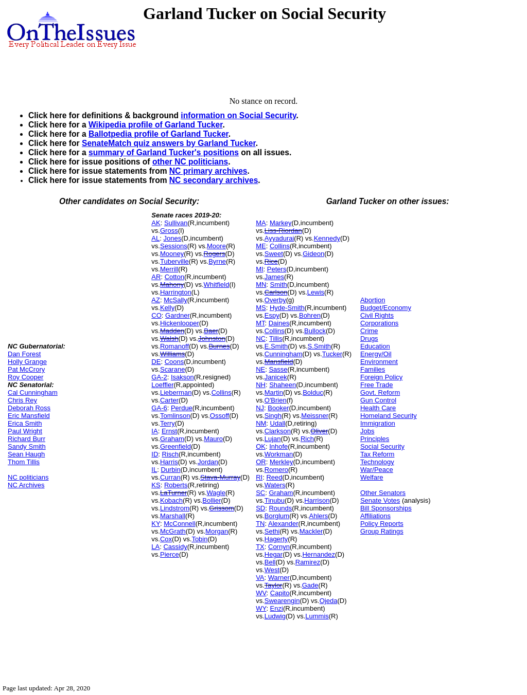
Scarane (172, 369)
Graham (172, 439)
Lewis (315, 292)
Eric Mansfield (29, 415)
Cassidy (175, 547)
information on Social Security (238, 115)
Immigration (377, 423)
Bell (270, 562)
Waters (275, 485)
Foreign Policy (381, 377)
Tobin (199, 539)
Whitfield (217, 284)
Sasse (278, 369)
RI (259, 477)
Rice (271, 261)
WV (261, 593)
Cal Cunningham (33, 392)
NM (261, 423)
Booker (278, 408)
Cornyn (279, 547)
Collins (222, 392)
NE (260, 369)
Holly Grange (27, 361)
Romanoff (174, 346)
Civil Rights (377, 315)
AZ (155, 300)
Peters (277, 269)
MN (261, 284)
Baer (211, 331)
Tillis (276, 338)
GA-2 (159, 377)
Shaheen (282, 385)
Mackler (311, 531)
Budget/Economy (385, 308)
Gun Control (378, 400)
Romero (276, 469)
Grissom (221, 508)
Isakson (182, 377)
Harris (169, 462)
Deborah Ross (29, 408)
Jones (172, 238)
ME (261, 246)
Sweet (274, 254)
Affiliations (375, 516)
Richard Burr (26, 439)
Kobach (171, 500)
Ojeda (329, 601)
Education (375, 346)
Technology (377, 462)
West (272, 570)
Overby (275, 300)
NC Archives (26, 485)
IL (154, 469)
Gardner (177, 315)
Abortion (372, 300)
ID (154, 454)
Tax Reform (377, 454)
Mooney (172, 254)
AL (155, 238)
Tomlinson (175, 415)
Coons (174, 361)
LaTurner (173, 493)
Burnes (219, 346)
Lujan (273, 439)
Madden (172, 331)
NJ (260, 408)
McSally (175, 300)
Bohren (310, 315)
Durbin (170, 469)
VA (260, 577)
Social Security (382, 446)
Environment (379, 361)
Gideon (313, 254)
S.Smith (319, 346)
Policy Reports (381, 523)
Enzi (276, 608)
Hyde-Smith (287, 308)
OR (261, 462)
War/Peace (376, 469)
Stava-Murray (220, 477)
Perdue (181, 408)
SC (260, 493)
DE (156, 361)
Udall (278, 423)
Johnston (211, 338)
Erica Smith (25, 423)
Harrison (316, 500)
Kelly (167, 308)
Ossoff (219, 415)
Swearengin (282, 601)
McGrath (173, 531)
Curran (170, 477)
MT (260, 323)
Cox (166, 539)
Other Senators (383, 493)
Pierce (169, 554)
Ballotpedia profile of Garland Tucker (159, 134)
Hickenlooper (179, 323)
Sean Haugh (26, 454)
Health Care (378, 408)
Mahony (172, 284)
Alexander (283, 523)
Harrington (175, 292)
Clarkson (278, 431)
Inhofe (278, 446)
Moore (216, 246)
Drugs (369, 338)
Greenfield (175, 446)
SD (260, 508)
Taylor (274, 585)
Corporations (379, 323)
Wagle (216, 493)
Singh (273, 415)
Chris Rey (22, 400)
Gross (169, 230)
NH (261, 385)
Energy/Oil (376, 354)
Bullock (315, 331)
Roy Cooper (25, 377)
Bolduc (313, 392)
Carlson (276, 292)
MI (259, 269)
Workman (279, 454)
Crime (369, 331)
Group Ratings (381, 531)
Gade (310, 585)
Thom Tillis (24, 462)
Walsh (169, 338)
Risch (170, 454)
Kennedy (327, 238)
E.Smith (276, 346)
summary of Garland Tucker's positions (164, 152)
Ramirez (307, 562)
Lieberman (175, 392)
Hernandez (318, 554)
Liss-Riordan (283, 230)
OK (261, 446)
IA (154, 431)
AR (156, 277)
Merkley (281, 462)
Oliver (319, 431)
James (274, 277)
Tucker (332, 354)
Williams (172, 354)
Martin (274, 392)
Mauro (213, 439)
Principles (374, 439)
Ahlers (318, 516)
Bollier (211, 500)
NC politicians (28, 477)
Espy (272, 315)
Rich (307, 439)
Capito (280, 593)
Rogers (214, 254)
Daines (279, 323)
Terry (167, 423)
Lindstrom (174, 508)
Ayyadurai (279, 238)
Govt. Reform (380, 392)
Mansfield (279, 361)
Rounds (280, 508)
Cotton (174, 277)
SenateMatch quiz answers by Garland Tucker (169, 143)
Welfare (371, 477)
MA (261, 223)
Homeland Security (388, 415)
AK (155, 223)
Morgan (216, 531)
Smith (278, 284)
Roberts (176, 485)
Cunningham (284, 354)
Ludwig (275, 616)
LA (155, 547)
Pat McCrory (26, 369)
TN (260, 523)
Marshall (172, 516)
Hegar (274, 554)
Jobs (367, 431)
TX (260, 547)
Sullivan (176, 223)
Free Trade (376, 385)
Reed (274, 477)
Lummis (317, 616)
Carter (169, 400)
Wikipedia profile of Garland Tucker (155, 124)
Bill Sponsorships (386, 508)
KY (155, 523)
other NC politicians (190, 161)
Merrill (169, 269)
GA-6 (159, 408)
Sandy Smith (27, 446)
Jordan (208, 462)
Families (372, 369)
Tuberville (174, 261)
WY (261, 608)
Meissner (314, 415)
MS (261, 308)
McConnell (179, 523)
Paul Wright (25, 431)
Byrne (217, 261)
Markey (281, 223)
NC (261, 338)
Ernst (169, 431)
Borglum (277, 516)
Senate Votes (380, 500)
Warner (279, 577)
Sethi (272, 531)
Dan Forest (24, 354)
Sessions (173, 246)
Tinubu (275, 500)
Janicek (276, 377)
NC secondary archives (213, 180)
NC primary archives (208, 171)
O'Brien (276, 400)
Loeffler (162, 385)
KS (155, 485)
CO (156, 315)
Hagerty (276, 539)
